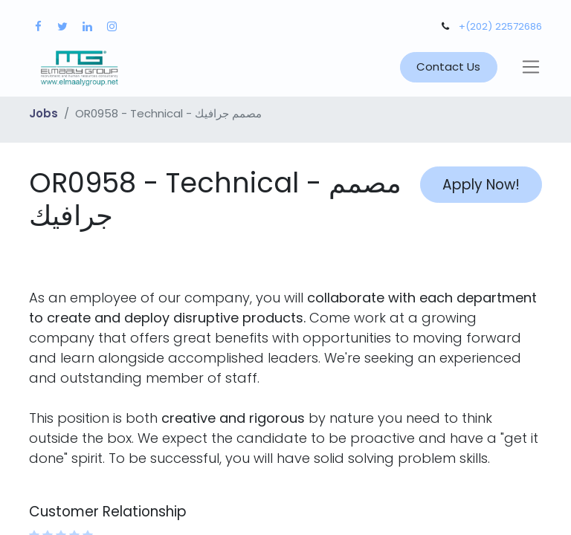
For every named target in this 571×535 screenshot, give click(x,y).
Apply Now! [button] (481, 185)
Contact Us (448, 66)
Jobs (43, 113)
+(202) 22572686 (500, 26)
